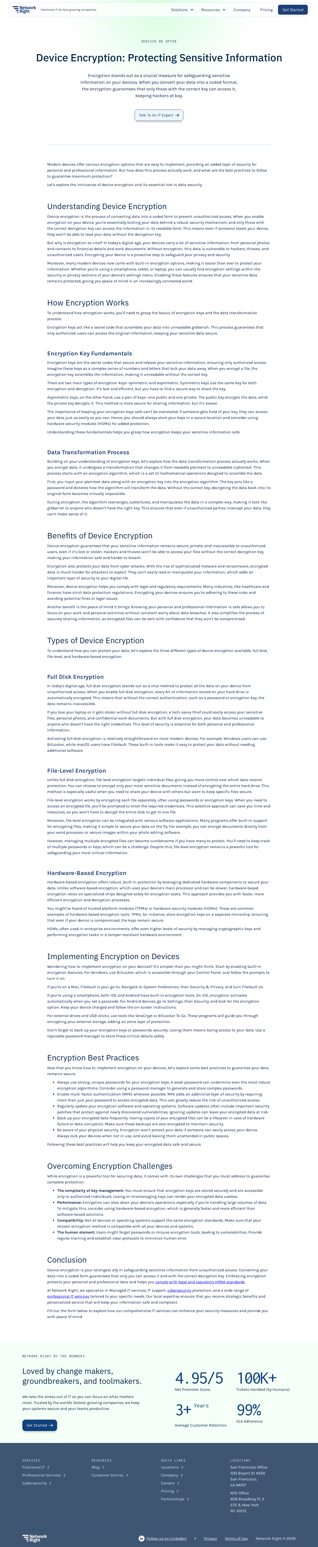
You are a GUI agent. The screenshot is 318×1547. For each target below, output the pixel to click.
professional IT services (68, 1296)
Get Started (292, 9)
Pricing (266, 9)
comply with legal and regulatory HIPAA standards (200, 1282)
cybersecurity (179, 1290)
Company (242, 9)
